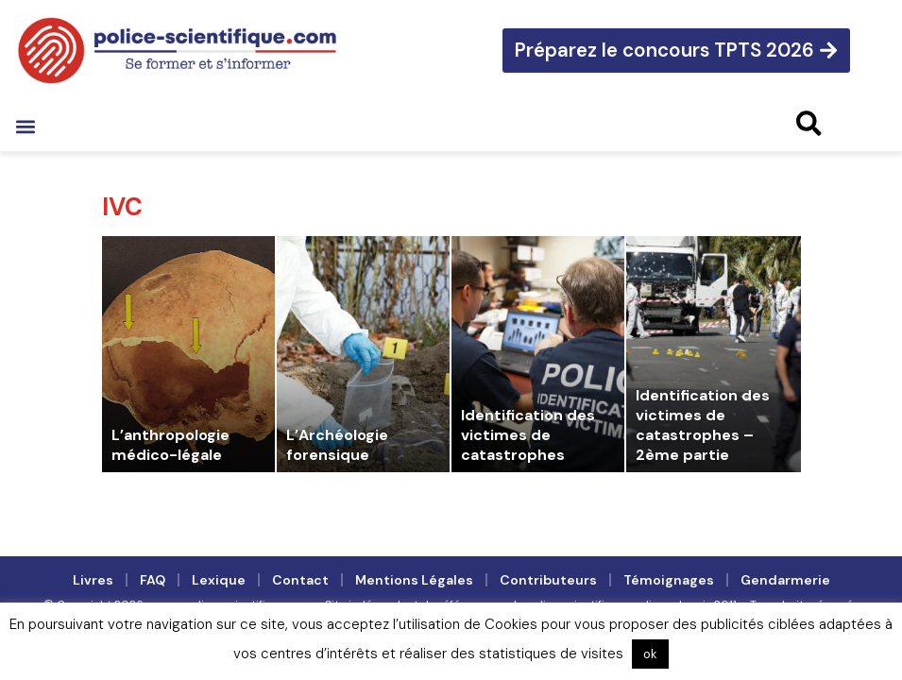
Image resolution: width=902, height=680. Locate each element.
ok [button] (650, 654)
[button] (25, 126)
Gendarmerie (785, 579)
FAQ (152, 579)
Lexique (219, 579)
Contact (300, 579)
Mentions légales (414, 579)
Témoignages (668, 579)
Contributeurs (548, 579)
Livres (93, 579)
